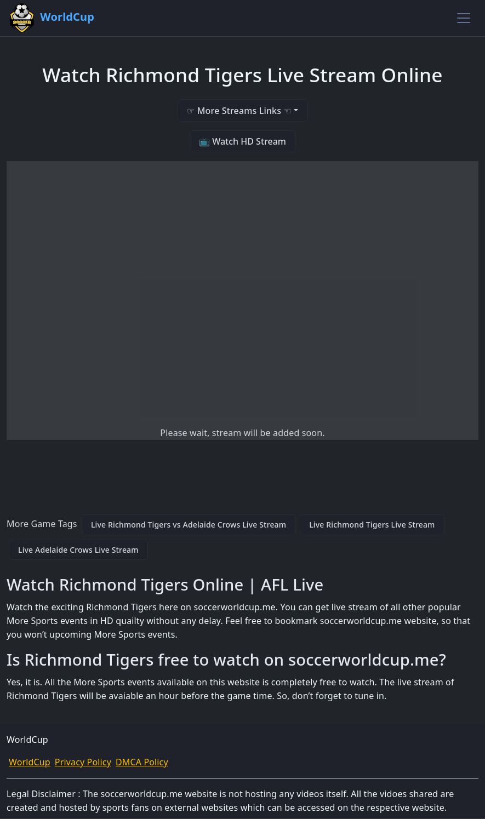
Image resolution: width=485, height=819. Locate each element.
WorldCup (29, 762)
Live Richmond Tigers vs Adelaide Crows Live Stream (188, 524)
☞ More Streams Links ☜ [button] (239, 111)
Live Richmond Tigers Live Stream (372, 524)
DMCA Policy (142, 762)
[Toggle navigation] (463, 18)
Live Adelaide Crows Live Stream (78, 550)
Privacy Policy (83, 762)
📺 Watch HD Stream (242, 141)
